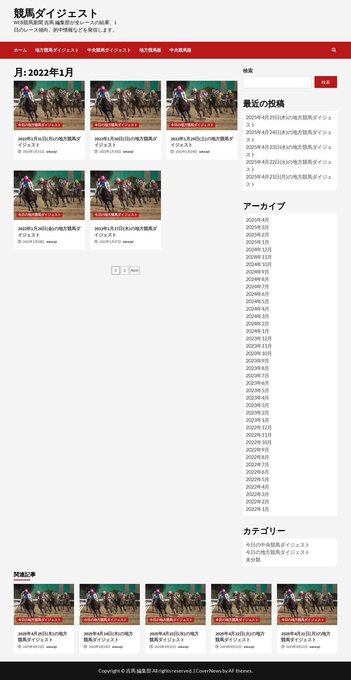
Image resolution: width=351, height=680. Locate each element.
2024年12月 (259, 249)
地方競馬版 (150, 50)
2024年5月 (257, 301)
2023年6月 (257, 383)
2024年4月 (257, 309)
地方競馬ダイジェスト (57, 50)
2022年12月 (259, 427)
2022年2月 (257, 501)
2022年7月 (257, 464)
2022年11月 (259, 435)
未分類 (253, 559)
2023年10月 (259, 353)
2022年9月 (257, 450)
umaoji (51, 151)
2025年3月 (257, 227)
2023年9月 (257, 361)
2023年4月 (257, 398)
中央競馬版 (180, 50)
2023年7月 (257, 375)
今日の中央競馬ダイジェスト (278, 545)
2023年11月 (259, 346)
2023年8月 (257, 368)
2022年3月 (257, 494)
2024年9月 (257, 272)
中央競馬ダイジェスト (109, 50)
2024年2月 (257, 324)
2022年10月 (259, 442)
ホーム (20, 50)
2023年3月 (257, 405)
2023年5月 (257, 390)
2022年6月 (257, 472)
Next (134, 270)
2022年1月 (257, 509)
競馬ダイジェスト (56, 13)
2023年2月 (257, 412)
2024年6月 (257, 294)
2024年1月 (257, 331)
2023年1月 (257, 420)
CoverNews (209, 671)
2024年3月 (257, 316)
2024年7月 (257, 286)
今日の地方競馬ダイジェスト (39, 125)
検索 (248, 71)
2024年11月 (259, 257)
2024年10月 (259, 264)
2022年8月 (257, 457)
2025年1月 (257, 242)
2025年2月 (257, 235)
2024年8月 (257, 279)
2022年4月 (257, 487)
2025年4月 (257, 220)
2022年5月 (257, 479)
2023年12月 (259, 338)
